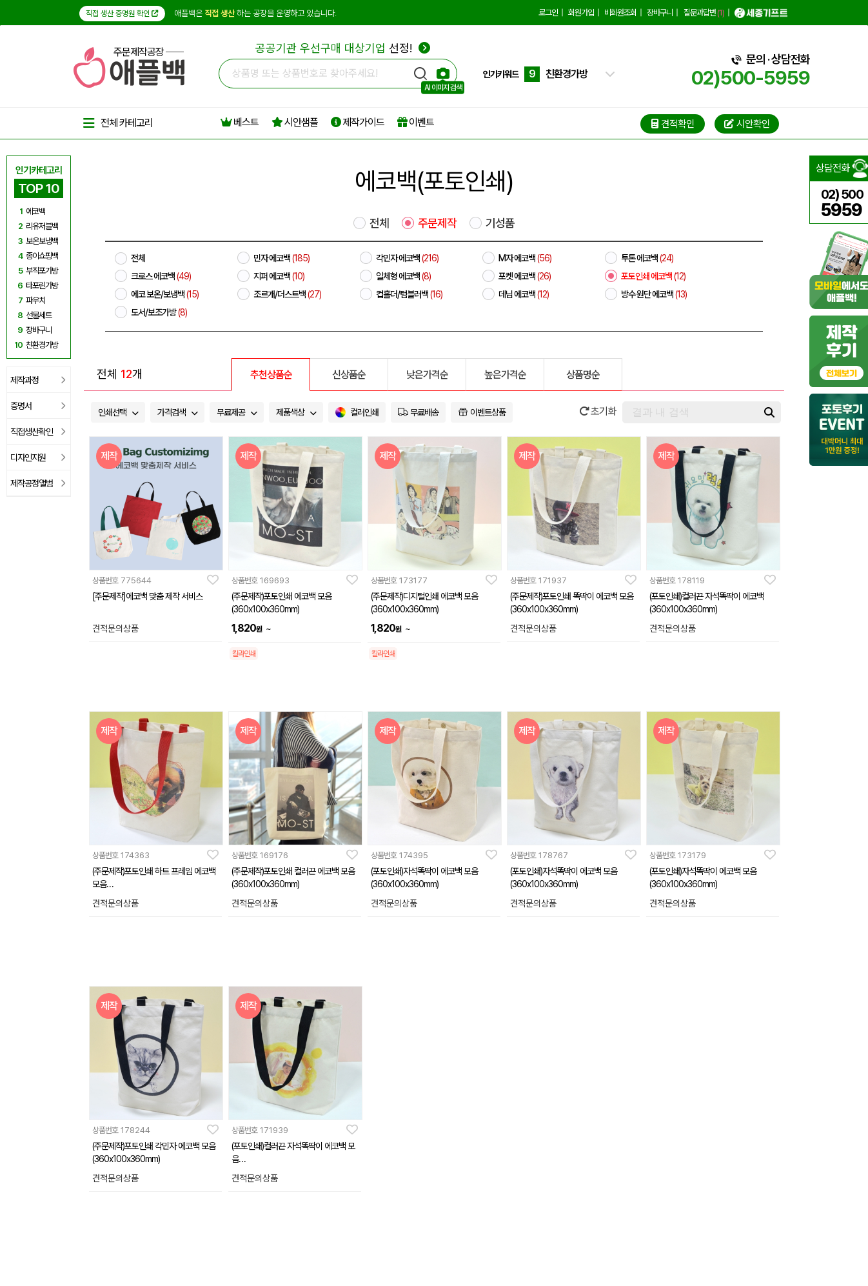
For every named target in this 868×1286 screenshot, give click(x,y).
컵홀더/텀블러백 (409, 294)
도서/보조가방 (159, 312)
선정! (342, 48)
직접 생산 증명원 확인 (122, 13)
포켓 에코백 (524, 276)
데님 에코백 (523, 294)
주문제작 (437, 223)
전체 (379, 223)
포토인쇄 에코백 (653, 276)
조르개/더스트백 (287, 294)
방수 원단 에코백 (654, 294)
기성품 (500, 223)
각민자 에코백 (407, 258)
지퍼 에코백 (278, 276)
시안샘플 (294, 122)
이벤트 (415, 122)
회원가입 (581, 12)
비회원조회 (620, 12)
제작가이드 (357, 122)
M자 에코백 (524, 258)
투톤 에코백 (647, 258)
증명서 (37, 406)
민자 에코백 (281, 258)
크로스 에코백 (161, 276)
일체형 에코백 (403, 276)
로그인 (548, 12)
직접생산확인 (37, 432)
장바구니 (660, 12)
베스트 (240, 122)
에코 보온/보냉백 (165, 294)
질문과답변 (704, 12)
